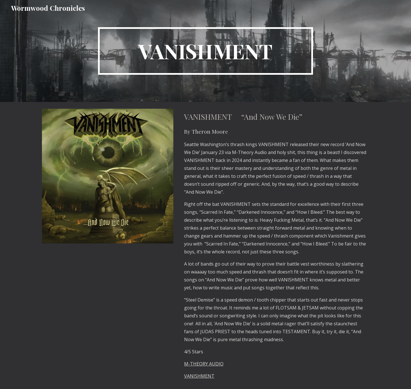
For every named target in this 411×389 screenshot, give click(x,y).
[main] (205, 51)
